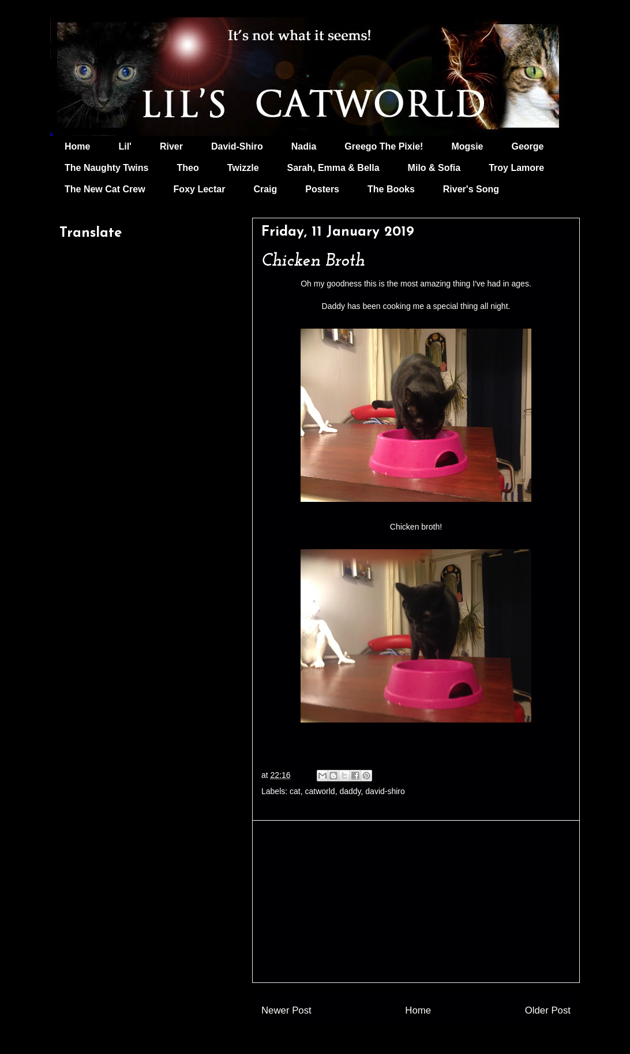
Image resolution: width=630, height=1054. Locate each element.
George (528, 146)
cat (295, 791)
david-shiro (384, 791)
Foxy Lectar (200, 189)
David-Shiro (237, 146)
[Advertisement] (415, 901)
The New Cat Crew (105, 189)
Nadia (304, 146)
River (171, 146)
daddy (350, 791)
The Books (391, 189)
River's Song (471, 189)
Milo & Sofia (434, 168)
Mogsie (467, 146)
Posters (322, 189)
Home (77, 146)
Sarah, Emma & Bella (333, 168)
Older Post (548, 1010)
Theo (187, 168)
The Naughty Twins (106, 168)
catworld (320, 791)
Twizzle (243, 168)
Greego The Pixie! (383, 146)
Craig (265, 189)
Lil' (124, 146)
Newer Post (286, 1010)
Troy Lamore (516, 168)
